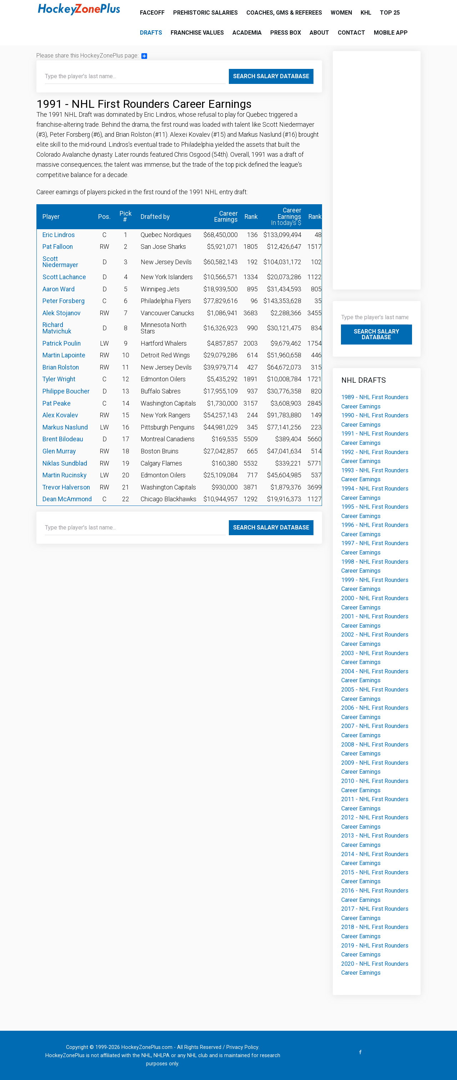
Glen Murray (59, 451)
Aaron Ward (58, 289)
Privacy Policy (242, 1047)
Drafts (151, 32)
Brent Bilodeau (62, 439)
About (319, 32)
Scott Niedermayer (60, 262)
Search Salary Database (271, 76)
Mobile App (391, 32)
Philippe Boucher (66, 391)
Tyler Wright (58, 379)
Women (341, 12)
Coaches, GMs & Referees (284, 12)
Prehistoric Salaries (205, 12)
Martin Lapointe (63, 355)
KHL (366, 12)
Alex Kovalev (60, 415)
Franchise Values (197, 32)
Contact (351, 32)
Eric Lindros (58, 234)
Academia (247, 32)
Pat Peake (56, 403)
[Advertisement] (376, 167)
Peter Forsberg (63, 301)
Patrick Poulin (61, 343)
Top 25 (390, 12)
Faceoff (152, 12)
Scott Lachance (64, 277)
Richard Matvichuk (56, 328)
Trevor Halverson (66, 487)
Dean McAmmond (67, 499)
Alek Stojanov (61, 313)
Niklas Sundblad (64, 463)
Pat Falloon (57, 246)
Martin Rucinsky (64, 475)
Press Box (285, 32)
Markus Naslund (65, 427)
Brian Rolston (60, 367)
